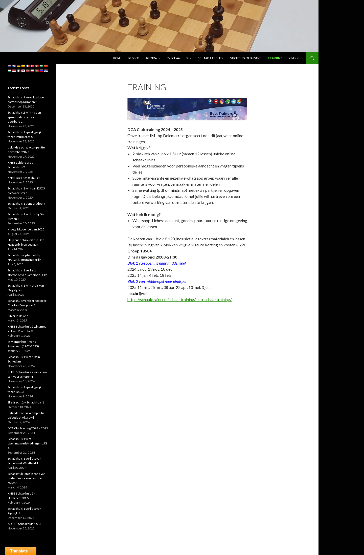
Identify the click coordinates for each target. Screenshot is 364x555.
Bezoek (133, 58)
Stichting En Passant (245, 58)
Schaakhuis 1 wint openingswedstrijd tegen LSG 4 (27, 443)
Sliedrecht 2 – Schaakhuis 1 (26, 402)
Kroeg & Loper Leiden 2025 (26, 229)
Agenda (151, 58)
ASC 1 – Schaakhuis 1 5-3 (24, 524)
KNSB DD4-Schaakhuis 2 (24, 178)
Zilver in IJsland (18, 316)
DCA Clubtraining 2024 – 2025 (28, 428)
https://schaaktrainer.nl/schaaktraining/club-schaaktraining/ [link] (179, 299)
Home (117, 58)
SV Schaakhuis (177, 58)
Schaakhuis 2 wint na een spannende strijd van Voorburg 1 (24, 117)
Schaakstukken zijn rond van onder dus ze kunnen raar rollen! (27, 478)
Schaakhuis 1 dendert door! (26, 203)
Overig (294, 58)
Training (275, 58)
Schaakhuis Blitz (210, 58)
